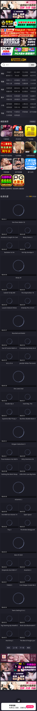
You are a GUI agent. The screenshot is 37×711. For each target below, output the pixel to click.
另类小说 (17, 107)
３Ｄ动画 (33, 80)
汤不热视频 (33, 112)
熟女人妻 (9, 83)
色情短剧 (17, 115)
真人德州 (17, 72)
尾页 (28, 648)
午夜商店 (17, 112)
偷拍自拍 (17, 88)
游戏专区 (33, 72)
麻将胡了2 (9, 75)
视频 (2, 81)
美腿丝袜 (9, 99)
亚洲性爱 (9, 88)
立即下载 (30, 707)
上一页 (15, 648)
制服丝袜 (9, 91)
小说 (2, 105)
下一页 (22, 648)
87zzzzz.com (18, 60)
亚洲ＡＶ (9, 80)
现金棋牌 (25, 75)
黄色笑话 (25, 107)
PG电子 (9, 72)
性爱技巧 (33, 107)
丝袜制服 (17, 83)
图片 (2, 97)
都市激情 (9, 104)
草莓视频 (25, 112)
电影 (2, 89)
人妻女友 (25, 104)
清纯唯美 (17, 99)
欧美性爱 (33, 88)
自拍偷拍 (17, 80)
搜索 (32, 65)
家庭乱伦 (17, 104)
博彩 (2, 73)
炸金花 (17, 75)
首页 (8, 648)
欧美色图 (25, 96)
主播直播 (25, 83)
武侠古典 (33, 104)
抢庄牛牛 (33, 75)
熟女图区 (25, 99)
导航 (2, 113)
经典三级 (17, 91)
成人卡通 (25, 88)
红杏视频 (9, 115)
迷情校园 (9, 107)
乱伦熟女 (25, 91)
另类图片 (33, 99)
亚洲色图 (17, 96)
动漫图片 (33, 96)
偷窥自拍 (9, 96)
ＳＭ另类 (33, 83)
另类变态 (33, 91)
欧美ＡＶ (25, 80)
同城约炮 (9, 112)
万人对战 (25, 72)
